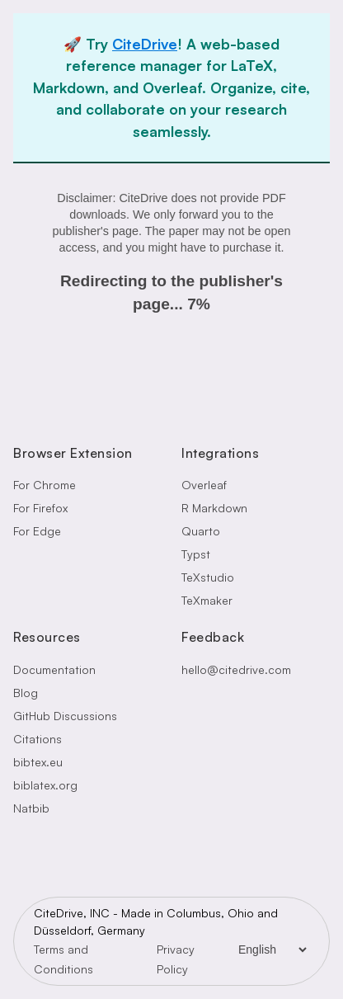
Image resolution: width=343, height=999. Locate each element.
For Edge (37, 531)
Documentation (54, 669)
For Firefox (40, 508)
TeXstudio (207, 577)
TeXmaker (207, 600)
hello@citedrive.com (236, 669)
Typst (195, 554)
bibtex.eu (38, 762)
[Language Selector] (272, 949)
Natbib (31, 808)
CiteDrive (144, 44)
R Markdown (214, 508)
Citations (37, 739)
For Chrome (44, 485)
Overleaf (204, 485)
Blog (25, 693)
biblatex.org (45, 785)
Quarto (200, 531)
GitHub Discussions (65, 716)
